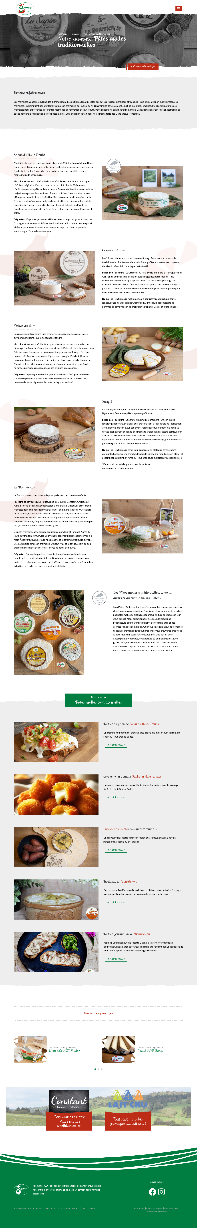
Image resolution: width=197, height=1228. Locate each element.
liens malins (139, 1208)
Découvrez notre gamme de (64, 1049)
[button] (95, 1069)
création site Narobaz (157, 1211)
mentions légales (154, 1208)
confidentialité (171, 1208)
